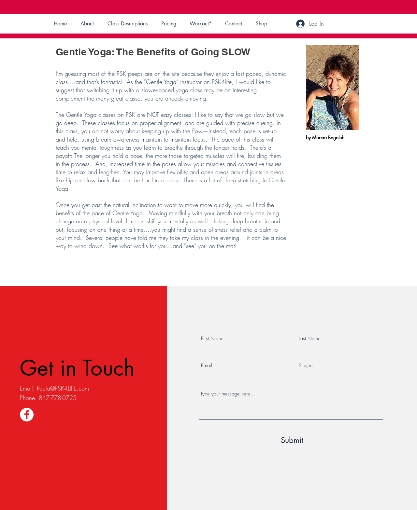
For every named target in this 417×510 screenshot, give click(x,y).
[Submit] (292, 440)
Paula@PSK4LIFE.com (63, 388)
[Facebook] (27, 414)
